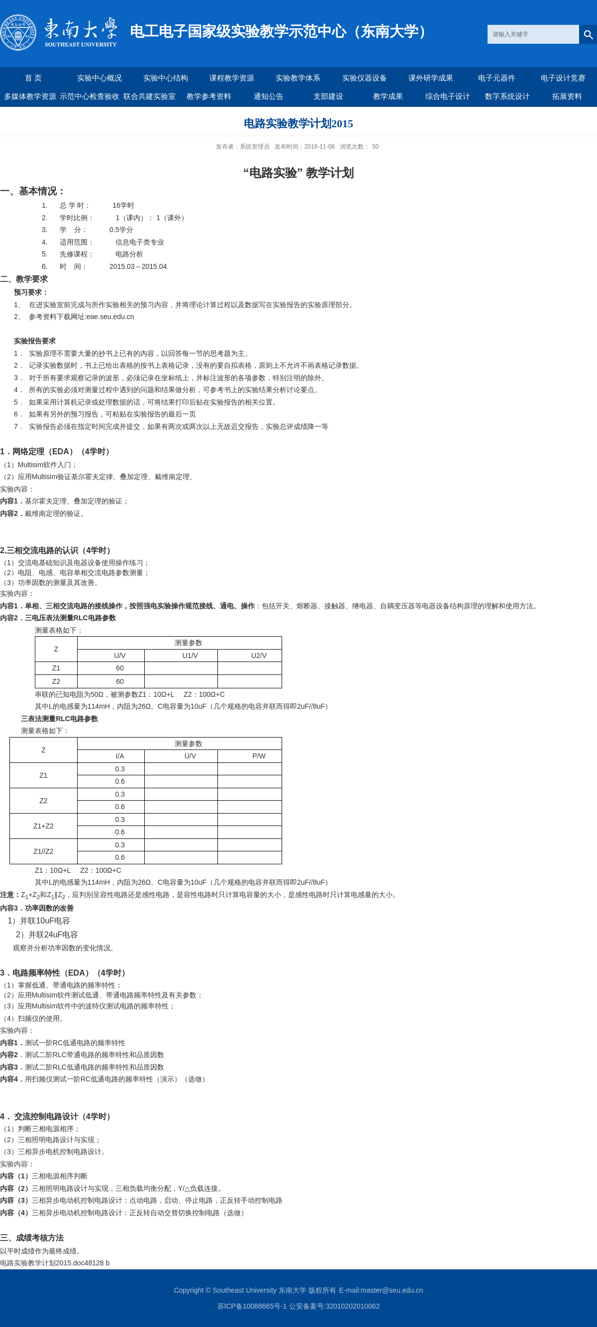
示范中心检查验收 (89, 96)
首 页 (33, 78)
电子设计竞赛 (563, 78)
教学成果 (388, 96)
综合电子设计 (447, 96)
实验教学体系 (298, 78)
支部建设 (328, 96)
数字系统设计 (507, 96)
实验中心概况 (99, 78)
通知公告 (269, 96)
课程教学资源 (231, 78)
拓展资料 (567, 96)
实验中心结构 (165, 78)
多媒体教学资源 (30, 96)
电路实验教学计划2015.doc (42, 1263)
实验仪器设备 (364, 78)
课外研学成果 (430, 78)
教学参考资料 (209, 96)
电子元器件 (496, 78)
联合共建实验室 (149, 96)
